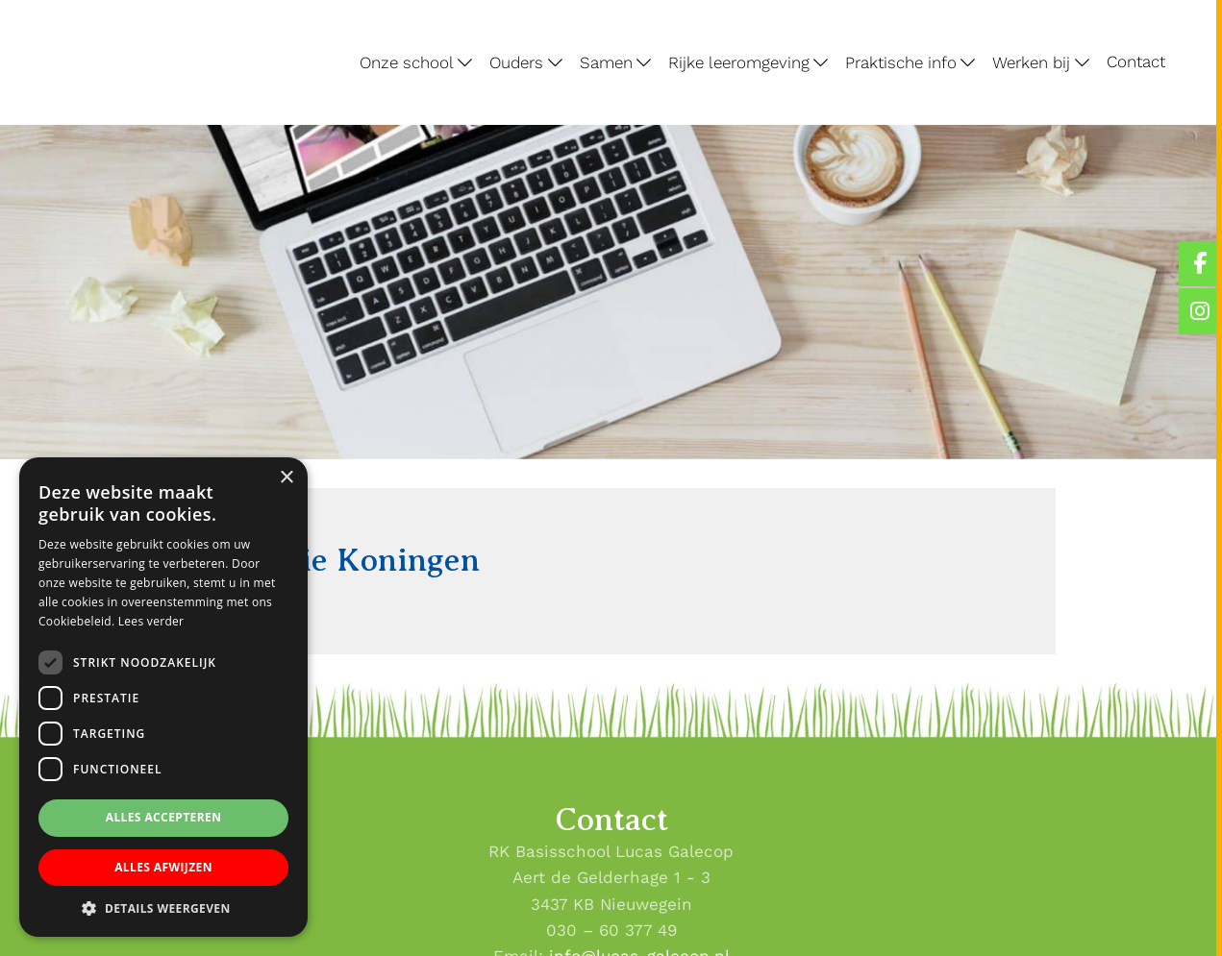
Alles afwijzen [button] (163, 867)
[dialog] (163, 697)
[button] (163, 908)
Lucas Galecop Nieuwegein (81, 4)
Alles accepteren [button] (164, 817)
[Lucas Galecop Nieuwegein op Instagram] (1200, 310)
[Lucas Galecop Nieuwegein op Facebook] (1200, 263)
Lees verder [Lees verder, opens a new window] (151, 621)
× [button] (286, 478)
